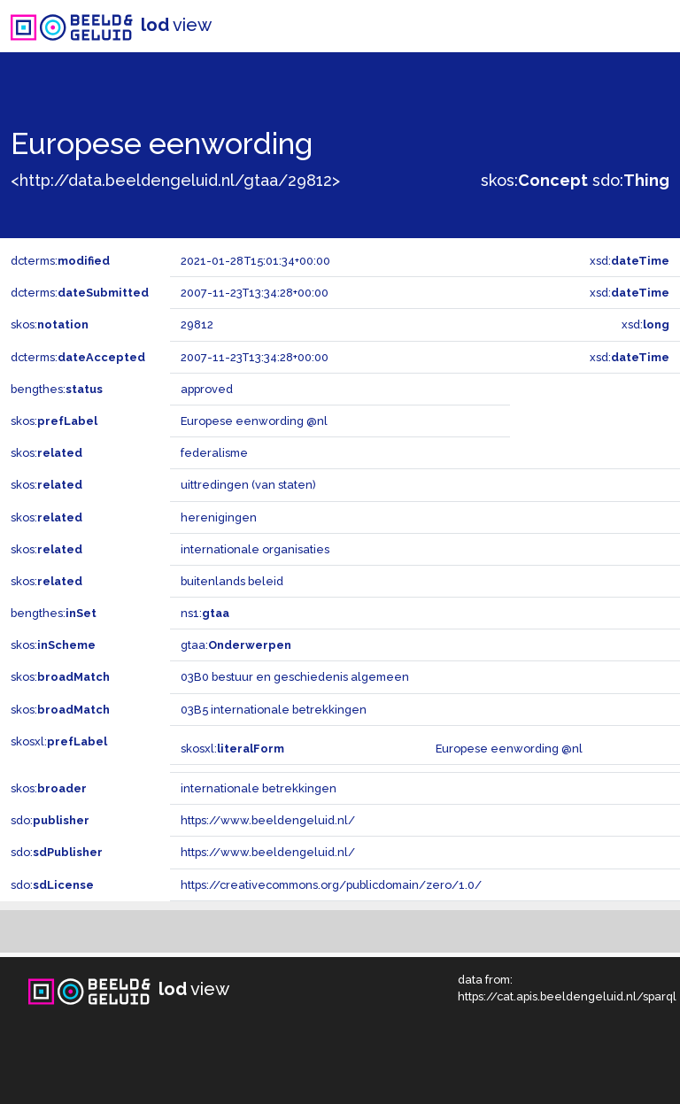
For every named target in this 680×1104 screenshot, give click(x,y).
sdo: (630, 180)
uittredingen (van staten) (248, 484)
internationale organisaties (255, 549)
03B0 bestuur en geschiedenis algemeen (295, 676)
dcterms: (60, 260)
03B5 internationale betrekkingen (274, 709)
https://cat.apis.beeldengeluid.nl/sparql (567, 996)
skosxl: (59, 741)
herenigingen (219, 517)
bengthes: (57, 389)
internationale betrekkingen (258, 788)
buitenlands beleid (232, 581)
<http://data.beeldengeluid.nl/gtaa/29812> (175, 180)
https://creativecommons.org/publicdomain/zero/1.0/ (331, 885)
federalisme (214, 452)
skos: (534, 180)
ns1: (205, 613)
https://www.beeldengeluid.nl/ (268, 820)
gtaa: (236, 645)
